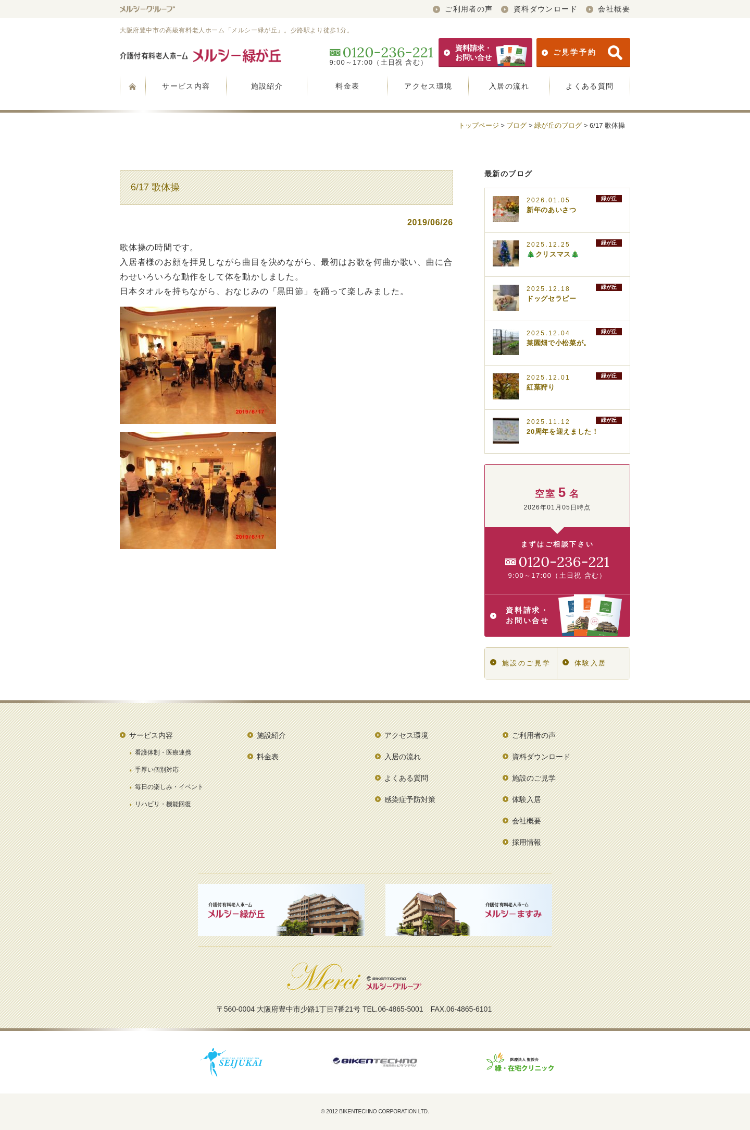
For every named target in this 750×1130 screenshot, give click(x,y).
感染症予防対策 (409, 799)
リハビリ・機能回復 (163, 804)
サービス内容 (186, 86)
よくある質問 (590, 86)
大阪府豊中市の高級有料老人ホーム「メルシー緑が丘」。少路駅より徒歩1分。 (236, 30)
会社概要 (608, 9)
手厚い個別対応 (157, 769)
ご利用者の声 (463, 9)
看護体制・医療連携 (163, 752)
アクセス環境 (428, 86)
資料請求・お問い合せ (485, 53)
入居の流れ (509, 86)
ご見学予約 (582, 52)
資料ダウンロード (539, 9)
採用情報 (526, 842)
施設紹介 (267, 86)
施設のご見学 (520, 663)
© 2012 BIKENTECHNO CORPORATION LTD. (375, 1111)
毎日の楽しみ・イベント (169, 787)
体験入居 (584, 663)
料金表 (347, 86)
